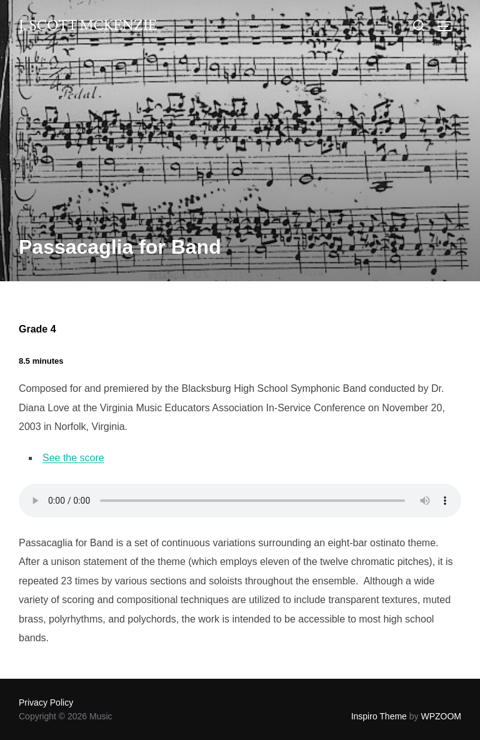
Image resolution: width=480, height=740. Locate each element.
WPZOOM (441, 716)
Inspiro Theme (379, 716)
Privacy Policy (46, 703)
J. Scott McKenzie (88, 26)
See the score (73, 457)
